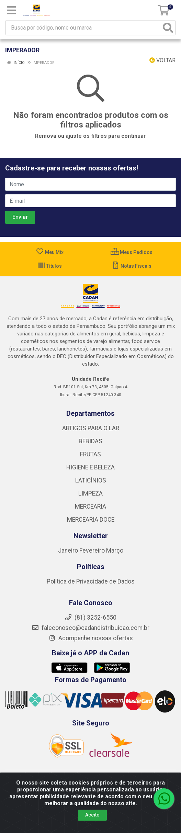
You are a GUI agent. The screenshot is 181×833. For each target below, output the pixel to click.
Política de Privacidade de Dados (91, 581)
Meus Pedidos (131, 252)
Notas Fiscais (131, 266)
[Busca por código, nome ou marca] (83, 28)
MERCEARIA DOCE (90, 519)
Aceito (92, 815)
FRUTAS (90, 454)
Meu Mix (50, 252)
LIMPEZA (90, 493)
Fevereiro (92, 550)
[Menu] (11, 10)
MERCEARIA (90, 506)
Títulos (49, 266)
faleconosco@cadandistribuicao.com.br (90, 627)
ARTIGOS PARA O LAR (90, 428)
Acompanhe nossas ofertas (90, 638)
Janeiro (68, 550)
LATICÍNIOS (90, 480)
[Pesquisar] (168, 28)
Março (114, 550)
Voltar (162, 60)
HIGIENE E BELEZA (90, 467)
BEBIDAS (90, 441)
